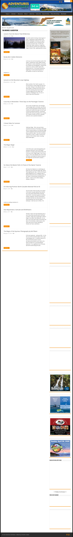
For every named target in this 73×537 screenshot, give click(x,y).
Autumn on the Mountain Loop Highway (16, 80)
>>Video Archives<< (60, 492)
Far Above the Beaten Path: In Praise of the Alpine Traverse (22, 165)
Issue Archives (45, 14)
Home (3, 13)
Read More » (6, 52)
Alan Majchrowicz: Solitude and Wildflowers (17, 210)
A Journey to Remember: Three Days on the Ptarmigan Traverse (24, 101)
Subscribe (38, 14)
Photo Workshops (55, 14)
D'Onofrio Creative (25, 534)
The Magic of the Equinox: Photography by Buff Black (20, 231)
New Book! (63, 14)
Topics (7, 14)
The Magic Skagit (9, 145)
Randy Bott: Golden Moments (13, 57)
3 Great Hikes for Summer (12, 123)
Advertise (32, 14)
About (25, 14)
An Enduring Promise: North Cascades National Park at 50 (22, 186)
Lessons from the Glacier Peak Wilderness (17, 34)
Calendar (13, 14)
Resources (20, 14)
